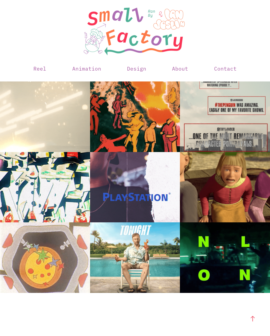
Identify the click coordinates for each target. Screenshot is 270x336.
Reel (39, 68)
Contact (225, 68)
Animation (86, 68)
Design (136, 68)
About (180, 68)
